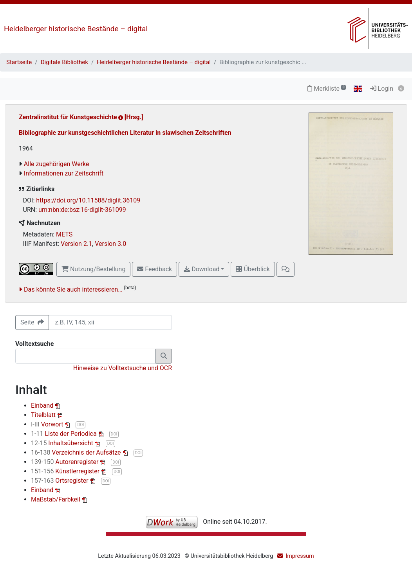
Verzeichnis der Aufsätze (77, 452)
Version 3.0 (110, 243)
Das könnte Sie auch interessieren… (73, 289)
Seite (32, 322)
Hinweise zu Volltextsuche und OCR (122, 368)
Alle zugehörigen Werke (56, 164)
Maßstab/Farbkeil (56, 499)
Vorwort (48, 424)
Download (201, 269)
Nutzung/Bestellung (93, 269)
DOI (80, 424)
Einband (43, 405)
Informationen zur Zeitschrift (63, 173)
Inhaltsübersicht (63, 443)
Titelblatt (44, 415)
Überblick (252, 269)
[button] (285, 269)
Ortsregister (60, 480)
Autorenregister (65, 462)
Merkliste (326, 88)
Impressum (300, 556)
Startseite (19, 62)
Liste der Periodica (64, 433)
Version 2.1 (76, 243)
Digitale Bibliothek (64, 62)
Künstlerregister (66, 471)
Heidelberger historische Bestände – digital (76, 28)
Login (381, 88)
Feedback (154, 269)
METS (64, 234)
